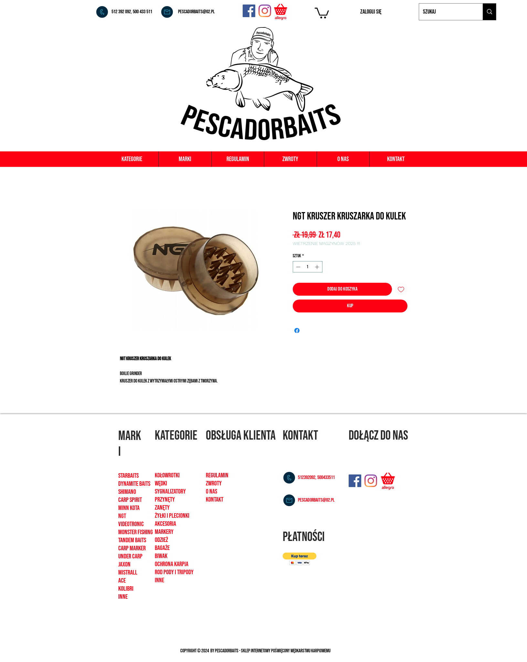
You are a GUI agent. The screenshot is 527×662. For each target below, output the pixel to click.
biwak (161, 556)
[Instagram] (264, 11)
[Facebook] (249, 11)
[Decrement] (297, 266)
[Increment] (317, 266)
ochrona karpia (171, 564)
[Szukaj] (446, 12)
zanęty (162, 508)
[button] (322, 12)
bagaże (162, 548)
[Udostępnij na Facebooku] (297, 330)
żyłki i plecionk (171, 516)
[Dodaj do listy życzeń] (401, 289)
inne (159, 580)
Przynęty (165, 500)
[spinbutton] (307, 266)
